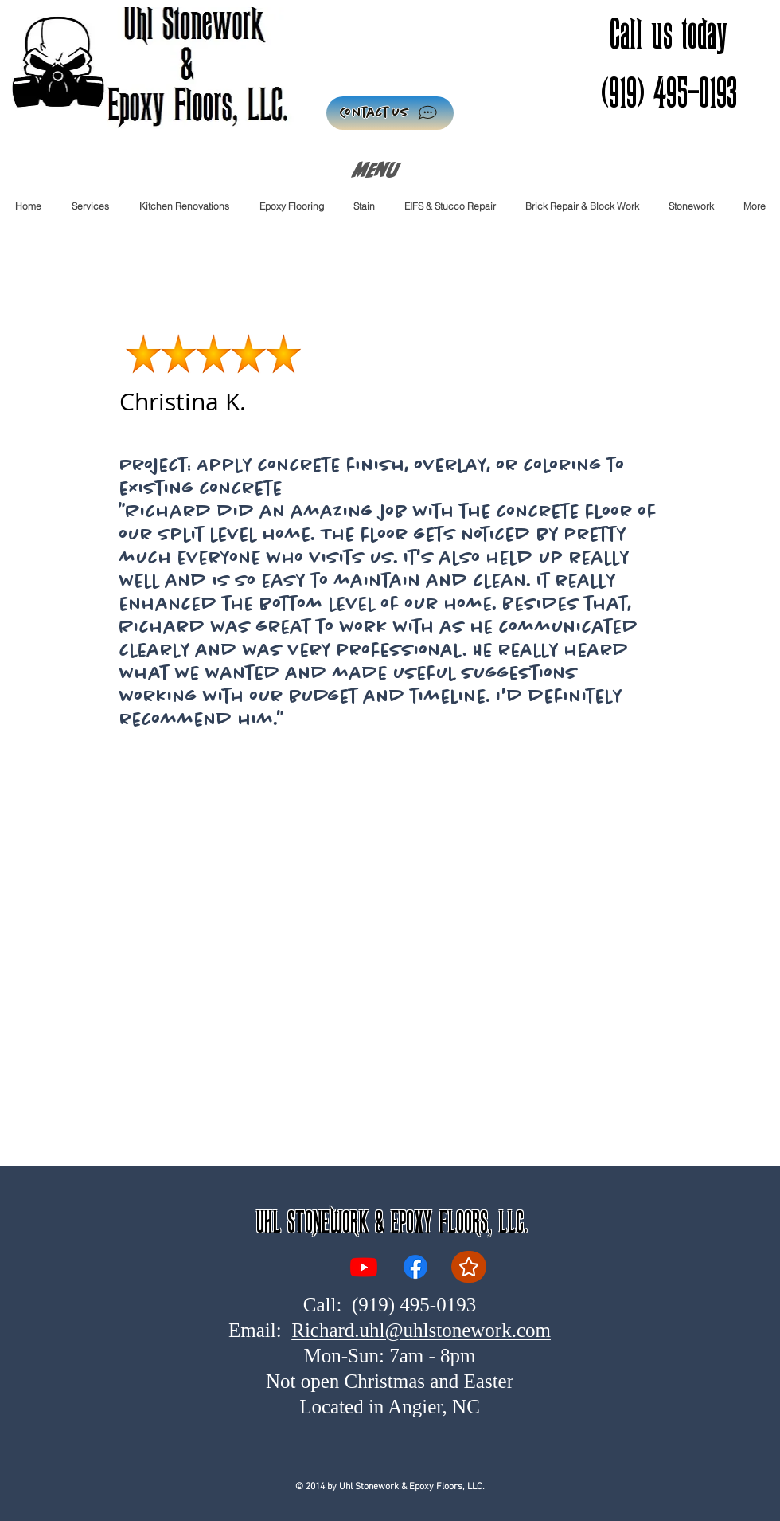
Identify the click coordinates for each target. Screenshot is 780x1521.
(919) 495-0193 (414, 1304)
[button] (291, 206)
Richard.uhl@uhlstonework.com (421, 1330)
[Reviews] (468, 1267)
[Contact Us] (390, 113)
